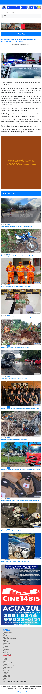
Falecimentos (7, 654)
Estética (5, 669)
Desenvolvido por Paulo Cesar (21, 692)
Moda (4, 678)
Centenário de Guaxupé (9, 638)
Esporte (5, 652)
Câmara (5, 637)
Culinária (5, 664)
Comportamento (7, 663)
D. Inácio (5, 646)
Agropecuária (7, 634)
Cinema (5, 661)
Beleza (5, 659)
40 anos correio (7, 632)
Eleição (5, 651)
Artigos (5, 635)
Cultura (5, 645)
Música (5, 680)
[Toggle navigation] (38, 2)
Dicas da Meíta (7, 667)
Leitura (5, 673)
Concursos (6, 641)
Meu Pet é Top (7, 675)
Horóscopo (6, 670)
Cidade (5, 640)
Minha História (7, 676)
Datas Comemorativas (9, 666)
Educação (6, 649)
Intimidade (6, 672)
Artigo (5, 658)
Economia (6, 648)
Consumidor (6, 643)
